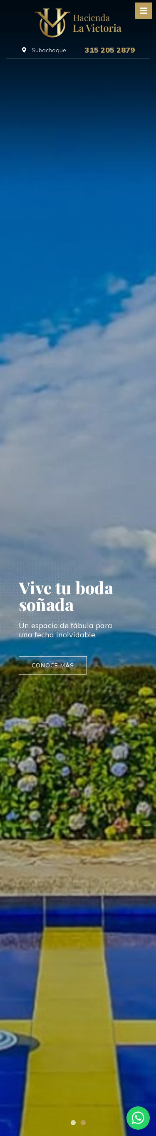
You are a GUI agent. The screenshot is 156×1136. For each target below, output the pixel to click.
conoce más (53, 665)
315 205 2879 (110, 50)
